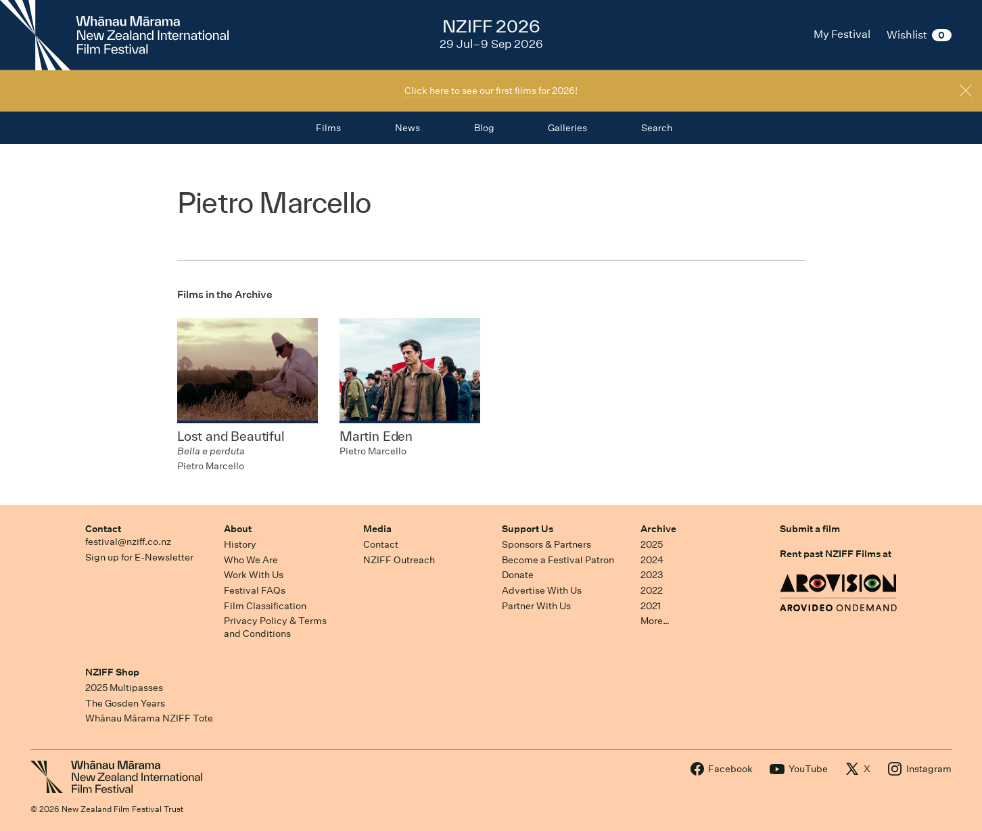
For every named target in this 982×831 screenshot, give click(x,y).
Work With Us (253, 575)
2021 (650, 606)
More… (655, 621)
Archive (658, 529)
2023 (651, 575)
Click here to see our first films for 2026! (491, 91)
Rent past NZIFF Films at (835, 554)
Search (656, 128)
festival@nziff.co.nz (128, 542)
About (238, 529)
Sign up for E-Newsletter (139, 557)
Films (328, 128)
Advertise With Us (542, 590)
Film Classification (265, 606)
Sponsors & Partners (546, 544)
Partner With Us (536, 606)
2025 (651, 544)
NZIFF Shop (112, 672)
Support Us (527, 529)
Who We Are (251, 560)
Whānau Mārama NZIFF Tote (149, 718)
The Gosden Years (125, 703)
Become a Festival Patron (558, 560)
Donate (518, 575)
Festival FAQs (254, 590)
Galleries (567, 128)
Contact (103, 529)
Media (377, 529)
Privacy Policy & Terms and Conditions (275, 627)
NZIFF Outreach (399, 560)
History (240, 544)
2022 (651, 590)
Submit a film (810, 529)
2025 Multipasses (124, 688)
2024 (651, 560)
